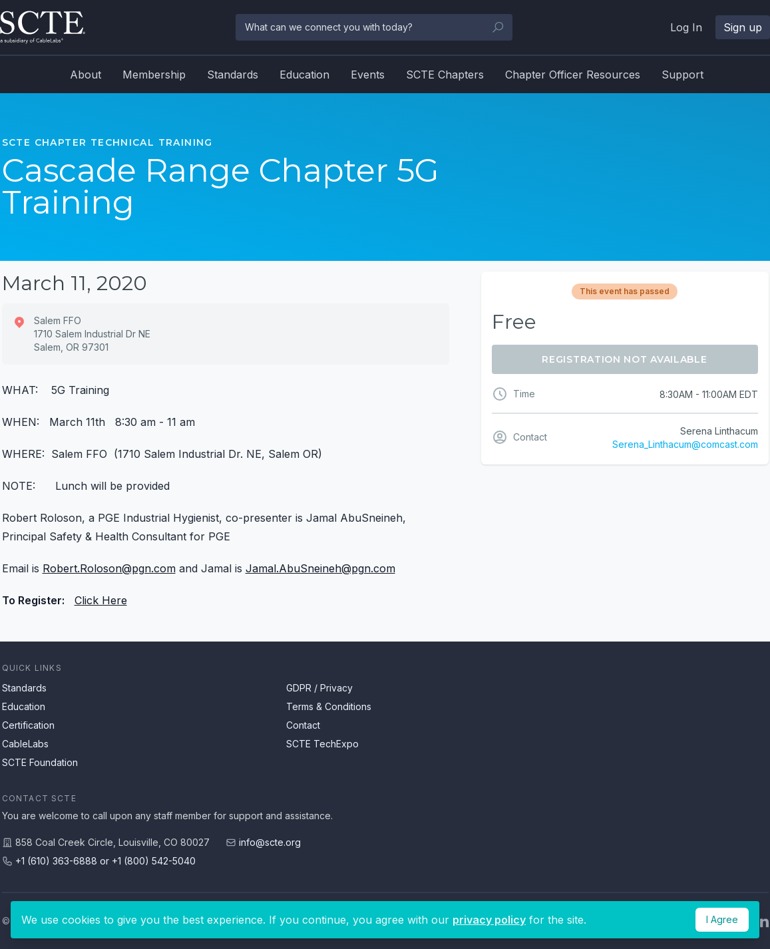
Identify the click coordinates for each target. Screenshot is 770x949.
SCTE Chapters (445, 74)
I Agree (722, 919)
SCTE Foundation (40, 762)
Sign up (742, 27)
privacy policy (489, 919)
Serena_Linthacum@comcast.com (685, 444)
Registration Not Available (624, 359)
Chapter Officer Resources (572, 74)
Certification (28, 725)
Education (304, 74)
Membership (154, 74)
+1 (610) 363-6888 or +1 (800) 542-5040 (105, 860)
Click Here (101, 600)
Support (682, 74)
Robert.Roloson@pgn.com (109, 568)
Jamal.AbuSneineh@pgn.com (320, 568)
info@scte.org (270, 842)
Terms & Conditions (328, 706)
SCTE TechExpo (322, 743)
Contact (303, 725)
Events (368, 74)
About (85, 74)
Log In (686, 27)
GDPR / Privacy (319, 687)
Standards (232, 74)
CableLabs (25, 743)
